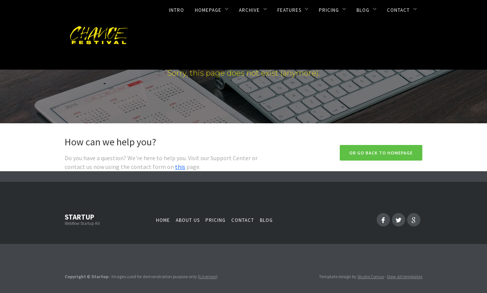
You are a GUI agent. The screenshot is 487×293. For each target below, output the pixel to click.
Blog (266, 220)
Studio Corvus (370, 276)
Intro (176, 10)
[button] (211, 8)
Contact (242, 220)
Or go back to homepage (381, 153)
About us (188, 220)
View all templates (404, 276)
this (180, 166)
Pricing (215, 220)
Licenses (207, 276)
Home (163, 220)
